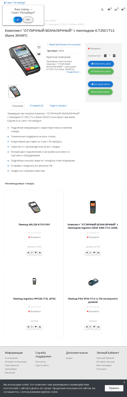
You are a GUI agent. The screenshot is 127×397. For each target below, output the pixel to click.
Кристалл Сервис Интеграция (65, 44)
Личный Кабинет (106, 358)
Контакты (41, 361)
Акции (69, 358)
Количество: (94, 55)
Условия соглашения (16, 361)
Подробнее (74, 72)
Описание (17, 105)
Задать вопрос (58, 105)
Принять (114, 388)
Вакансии (10, 372)
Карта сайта (42, 365)
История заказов (106, 361)
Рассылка (101, 368)
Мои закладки (104, 365)
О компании (11, 358)
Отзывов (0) (36, 105)
